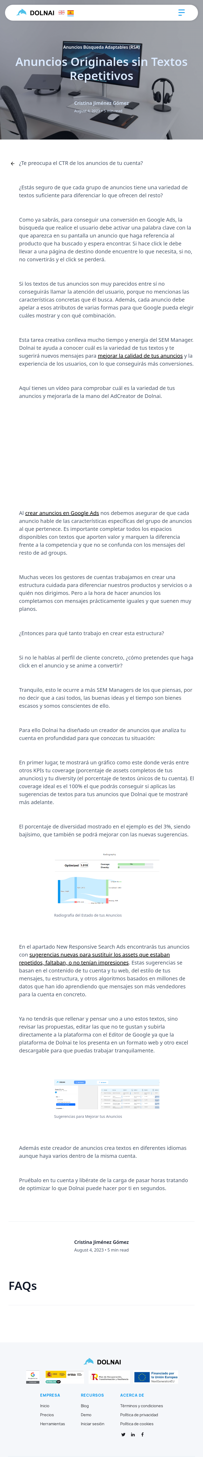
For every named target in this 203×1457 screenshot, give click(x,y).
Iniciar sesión (92, 1424)
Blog (85, 1406)
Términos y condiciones (141, 1406)
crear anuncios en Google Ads (62, 513)
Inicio (44, 1406)
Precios (47, 1415)
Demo (86, 1415)
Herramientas (52, 1424)
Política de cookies (137, 1424)
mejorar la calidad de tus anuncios (140, 355)
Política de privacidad (139, 1415)
